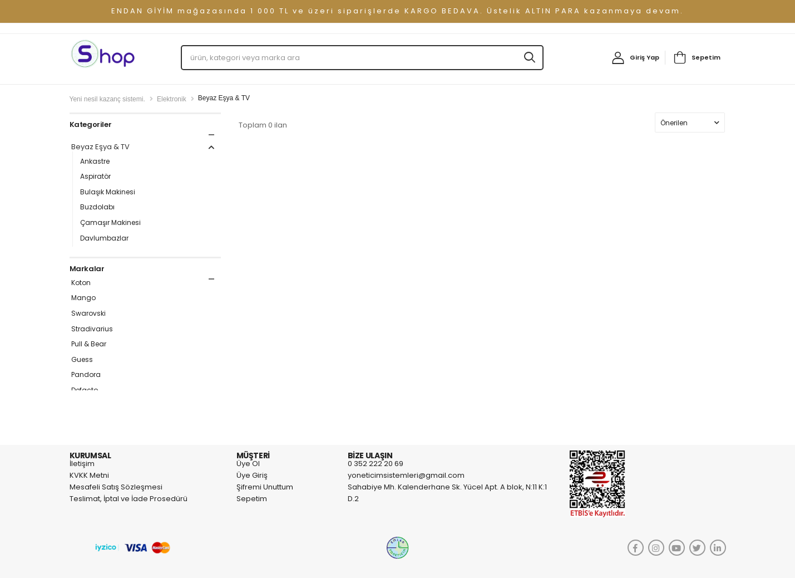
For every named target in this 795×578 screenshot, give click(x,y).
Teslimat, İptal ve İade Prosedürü (128, 498)
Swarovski (88, 313)
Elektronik (171, 99)
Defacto (84, 390)
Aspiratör (95, 176)
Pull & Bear (88, 344)
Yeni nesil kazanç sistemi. (107, 99)
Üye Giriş (252, 475)
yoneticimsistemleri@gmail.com (406, 475)
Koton (81, 282)
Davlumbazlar (104, 238)
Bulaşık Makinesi (107, 192)
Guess (82, 359)
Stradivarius (92, 329)
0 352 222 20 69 (375, 463)
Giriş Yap (644, 57)
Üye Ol (248, 463)
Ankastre (95, 161)
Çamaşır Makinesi (110, 222)
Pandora (86, 374)
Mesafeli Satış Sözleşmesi (116, 487)
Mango (83, 297)
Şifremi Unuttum (264, 487)
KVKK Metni (89, 475)
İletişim (82, 463)
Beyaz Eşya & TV (144, 147)
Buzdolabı (97, 207)
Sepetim (706, 57)
